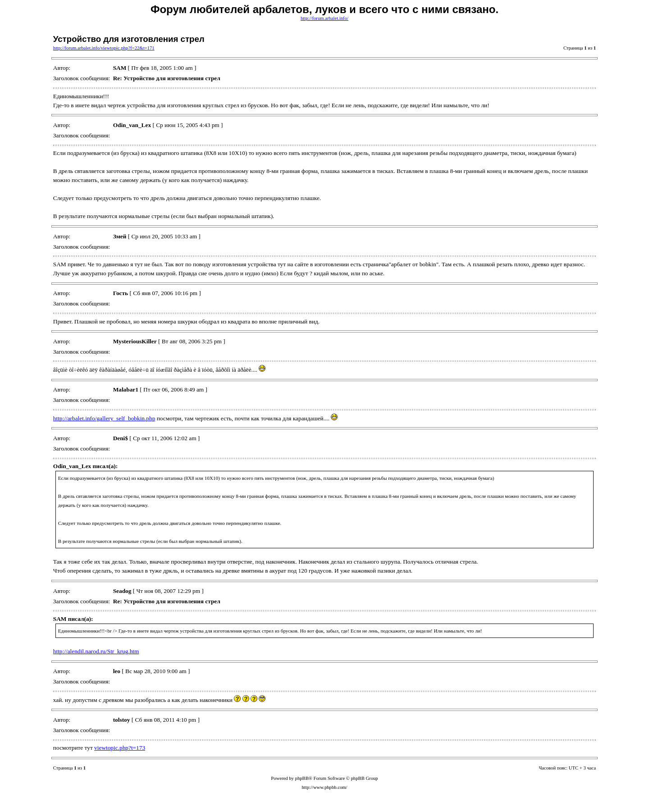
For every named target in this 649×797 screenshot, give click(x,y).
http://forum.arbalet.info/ (324, 18)
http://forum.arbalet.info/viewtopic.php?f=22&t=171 (104, 48)
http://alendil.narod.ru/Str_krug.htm (96, 651)
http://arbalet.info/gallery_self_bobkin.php (104, 418)
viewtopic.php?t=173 (119, 747)
